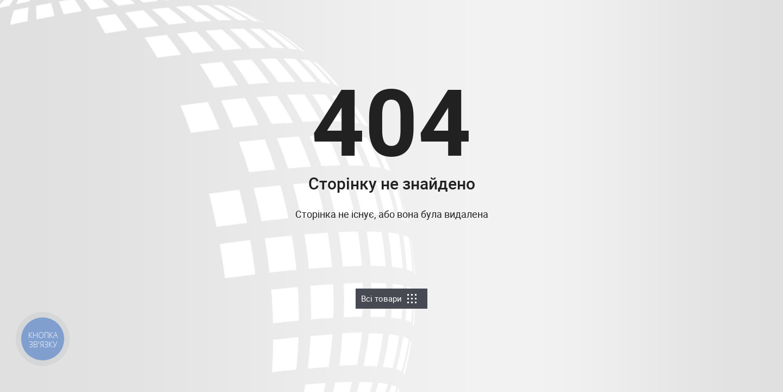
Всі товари (389, 298)
